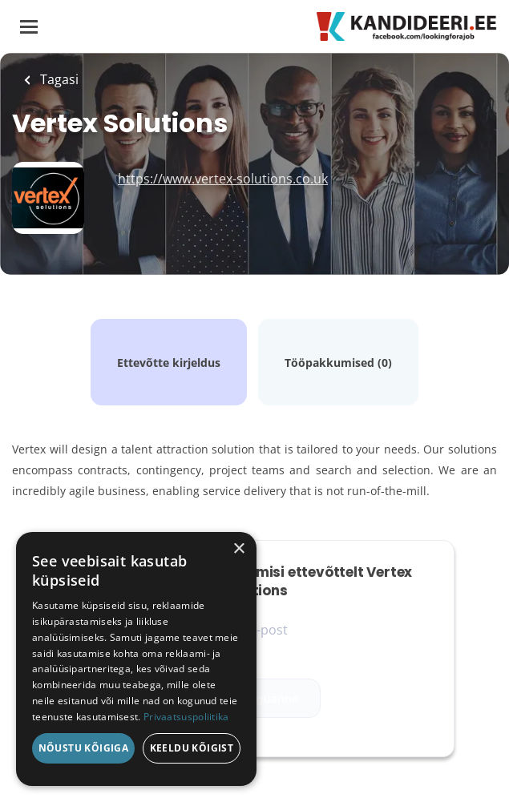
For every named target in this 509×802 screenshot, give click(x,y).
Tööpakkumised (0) (338, 362)
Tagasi (58, 79)
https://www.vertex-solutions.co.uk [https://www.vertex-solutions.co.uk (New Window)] (223, 178)
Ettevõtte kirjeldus (168, 362)
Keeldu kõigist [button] (192, 748)
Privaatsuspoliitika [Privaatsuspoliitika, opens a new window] (186, 716)
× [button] (238, 549)
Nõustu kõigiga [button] (83, 748)
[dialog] (136, 659)
